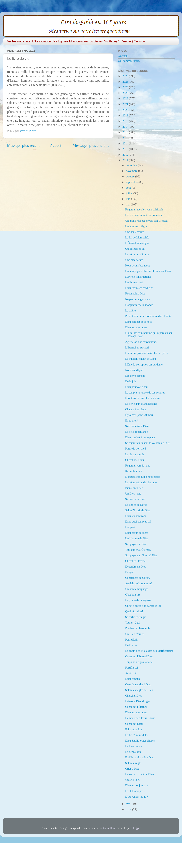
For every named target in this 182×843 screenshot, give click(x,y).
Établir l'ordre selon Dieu (139, 757)
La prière (130, 310)
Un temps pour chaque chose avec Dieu (148, 271)
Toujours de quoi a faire (139, 662)
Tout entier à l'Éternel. (138, 549)
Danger (129, 572)
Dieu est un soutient (136, 532)
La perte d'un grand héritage (141, 403)
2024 (125, 87)
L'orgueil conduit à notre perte (142, 476)
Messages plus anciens (91, 145)
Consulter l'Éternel (136, 706)
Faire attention (133, 729)
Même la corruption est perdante (144, 364)
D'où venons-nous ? (136, 796)
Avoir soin (131, 673)
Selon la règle (133, 763)
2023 (125, 92)
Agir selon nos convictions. (141, 341)
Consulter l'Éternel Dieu (139, 656)
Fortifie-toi (131, 667)
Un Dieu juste (133, 493)
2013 (125, 149)
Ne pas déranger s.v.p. (138, 299)
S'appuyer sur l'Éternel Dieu (141, 555)
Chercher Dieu (133, 695)
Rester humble (133, 471)
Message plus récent (23, 145)
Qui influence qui (135, 248)
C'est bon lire (132, 594)
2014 (125, 143)
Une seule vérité (134, 231)
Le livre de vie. (134, 746)
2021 (125, 104)
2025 (125, 81)
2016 (125, 132)
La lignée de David (136, 504)
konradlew (109, 828)
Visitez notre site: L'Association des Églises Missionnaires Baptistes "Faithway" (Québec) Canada (76, 41)
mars (129, 809)
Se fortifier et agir (135, 617)
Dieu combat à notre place (140, 437)
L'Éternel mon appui (137, 243)
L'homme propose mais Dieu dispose (146, 353)
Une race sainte (134, 259)
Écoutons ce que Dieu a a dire (142, 398)
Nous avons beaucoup (137, 265)
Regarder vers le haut (137, 465)
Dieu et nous (132, 678)
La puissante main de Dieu (140, 358)
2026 (125, 76)
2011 (125, 160)
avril (129, 803)
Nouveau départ (134, 370)
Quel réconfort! (134, 611)
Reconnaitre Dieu (135, 293)
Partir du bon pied (135, 448)
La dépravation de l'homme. (141, 482)
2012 (125, 154)
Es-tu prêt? (131, 420)
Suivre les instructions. (138, 276)
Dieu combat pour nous (138, 321)
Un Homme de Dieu (136, 538)
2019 (125, 115)
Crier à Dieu (132, 768)
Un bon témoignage (136, 589)
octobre (130, 176)
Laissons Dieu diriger (137, 701)
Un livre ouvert (134, 282)
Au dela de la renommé (138, 583)
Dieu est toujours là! (137, 785)
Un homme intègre (136, 226)
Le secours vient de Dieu (139, 774)
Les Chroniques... (135, 791)
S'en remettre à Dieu (137, 426)
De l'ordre (131, 645)
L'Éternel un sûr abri (137, 347)
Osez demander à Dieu (138, 684)
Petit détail (131, 639)
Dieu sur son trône (135, 516)
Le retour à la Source (137, 254)
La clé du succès (134, 454)
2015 (125, 137)
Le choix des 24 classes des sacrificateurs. (149, 650)
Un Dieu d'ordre (134, 634)
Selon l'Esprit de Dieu (137, 510)
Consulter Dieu (134, 723)
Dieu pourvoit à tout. (137, 386)
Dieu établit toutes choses (140, 740)
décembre (132, 165)
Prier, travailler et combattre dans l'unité (148, 316)
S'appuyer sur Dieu (136, 544)
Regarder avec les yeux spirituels (144, 209)
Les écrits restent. (135, 375)
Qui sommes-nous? (129, 60)
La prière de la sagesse (138, 600)
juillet (129, 193)
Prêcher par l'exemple (137, 628)
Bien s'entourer (134, 488)
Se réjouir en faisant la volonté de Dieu (147, 443)
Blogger (135, 828)
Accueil (56, 145)
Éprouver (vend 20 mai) (139, 414)
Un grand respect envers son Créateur (146, 220)
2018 (125, 121)
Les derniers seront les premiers (143, 215)
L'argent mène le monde (139, 304)
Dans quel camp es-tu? (138, 521)
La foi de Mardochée (137, 237)
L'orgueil (130, 527)
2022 (125, 98)
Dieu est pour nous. (136, 327)
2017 (125, 126)
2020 (125, 109)
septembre (132, 182)
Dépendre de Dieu (135, 566)
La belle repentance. (136, 431)
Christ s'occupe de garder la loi (143, 605)
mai (128, 204)
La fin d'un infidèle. (136, 735)
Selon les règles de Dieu (139, 690)
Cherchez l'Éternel (135, 561)
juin (128, 198)
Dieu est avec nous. (136, 712)
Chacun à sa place (135, 409)
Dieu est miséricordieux (139, 287)
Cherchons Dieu (134, 460)
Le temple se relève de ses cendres (145, 392)
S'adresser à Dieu (135, 499)
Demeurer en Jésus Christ (140, 718)
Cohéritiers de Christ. (137, 577)
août (129, 187)
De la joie (130, 381)
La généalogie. (133, 751)
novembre (132, 170)
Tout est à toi (132, 622)
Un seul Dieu (132, 779)
